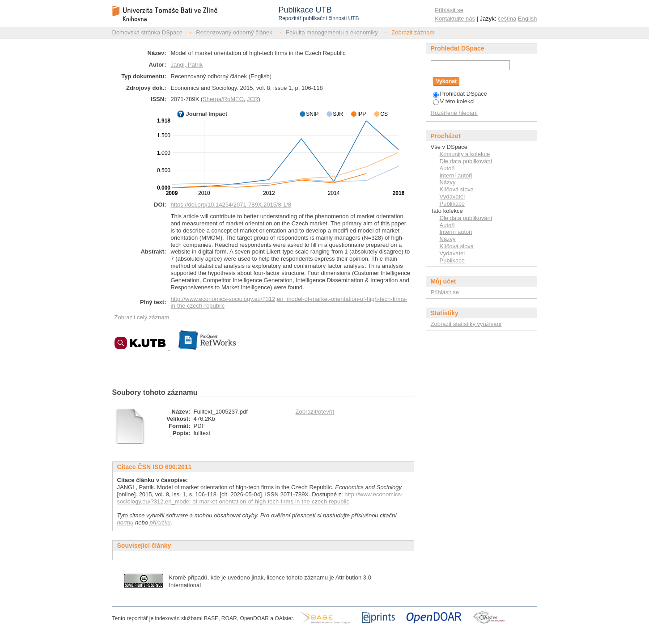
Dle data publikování (466, 161)
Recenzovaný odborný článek (234, 32)
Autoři (447, 168)
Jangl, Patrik (187, 64)
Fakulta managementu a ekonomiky (332, 32)
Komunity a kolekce (465, 154)
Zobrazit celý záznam (142, 317)
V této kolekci (454, 101)
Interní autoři (456, 175)
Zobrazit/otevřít (315, 411)
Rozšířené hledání (454, 113)
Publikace (452, 203)
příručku (160, 522)
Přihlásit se (449, 10)
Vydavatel (452, 196)
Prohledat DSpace (460, 93)
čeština (507, 18)
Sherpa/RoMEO (223, 99)
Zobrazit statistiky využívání (466, 324)
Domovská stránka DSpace (147, 32)
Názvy (448, 182)
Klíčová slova (457, 189)
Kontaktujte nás (455, 18)
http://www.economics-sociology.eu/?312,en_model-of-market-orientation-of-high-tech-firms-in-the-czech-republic (260, 498)
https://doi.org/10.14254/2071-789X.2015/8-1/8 (231, 204)
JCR (252, 99)
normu (125, 522)
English (527, 18)
